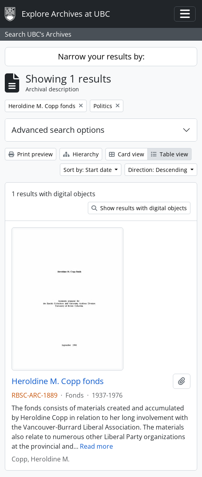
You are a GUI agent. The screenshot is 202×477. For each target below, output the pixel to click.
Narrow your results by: (101, 56)
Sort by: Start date (88, 169)
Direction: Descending (158, 169)
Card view (126, 154)
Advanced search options (58, 129)
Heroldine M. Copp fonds (58, 381)
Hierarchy (81, 154)
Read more (96, 446)
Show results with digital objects (139, 208)
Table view (169, 154)
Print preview (30, 154)
